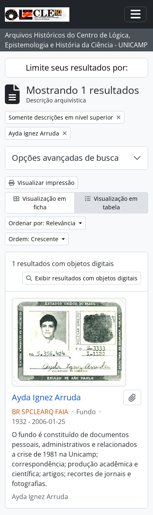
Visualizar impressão (41, 182)
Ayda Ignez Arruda (46, 397)
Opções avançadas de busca (65, 157)
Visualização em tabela (111, 203)
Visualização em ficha (39, 203)
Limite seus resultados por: (77, 67)
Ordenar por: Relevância (43, 223)
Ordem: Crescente (34, 239)
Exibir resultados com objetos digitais (81, 278)
